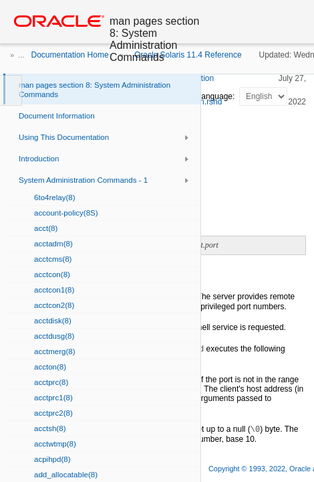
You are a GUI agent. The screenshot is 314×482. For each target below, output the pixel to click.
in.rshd (210, 101)
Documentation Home (70, 55)
